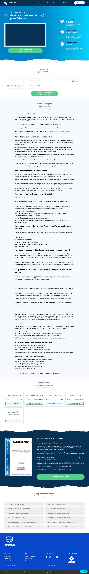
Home (60, 572)
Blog (54, 3)
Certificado (47, 3)
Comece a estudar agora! (25, 50)
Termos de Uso (8, 563)
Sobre (59, 3)
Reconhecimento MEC (30, 556)
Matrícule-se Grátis (13, 403)
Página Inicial (7, 9)
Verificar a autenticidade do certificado (74, 572)
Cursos (40, 3)
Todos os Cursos (18, 9)
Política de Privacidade (9, 565)
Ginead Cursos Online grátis (10, 3)
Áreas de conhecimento (29, 3)
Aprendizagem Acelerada (21, 133)
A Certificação (7, 561)
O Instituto (7, 556)
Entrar (79, 3)
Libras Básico (59, 133)
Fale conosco (28, 561)
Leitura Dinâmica (64, 131)
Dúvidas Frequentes (30, 563)
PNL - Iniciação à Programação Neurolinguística (42, 133)
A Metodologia (7, 558)
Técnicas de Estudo (54, 131)
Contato (65, 3)
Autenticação (28, 558)
